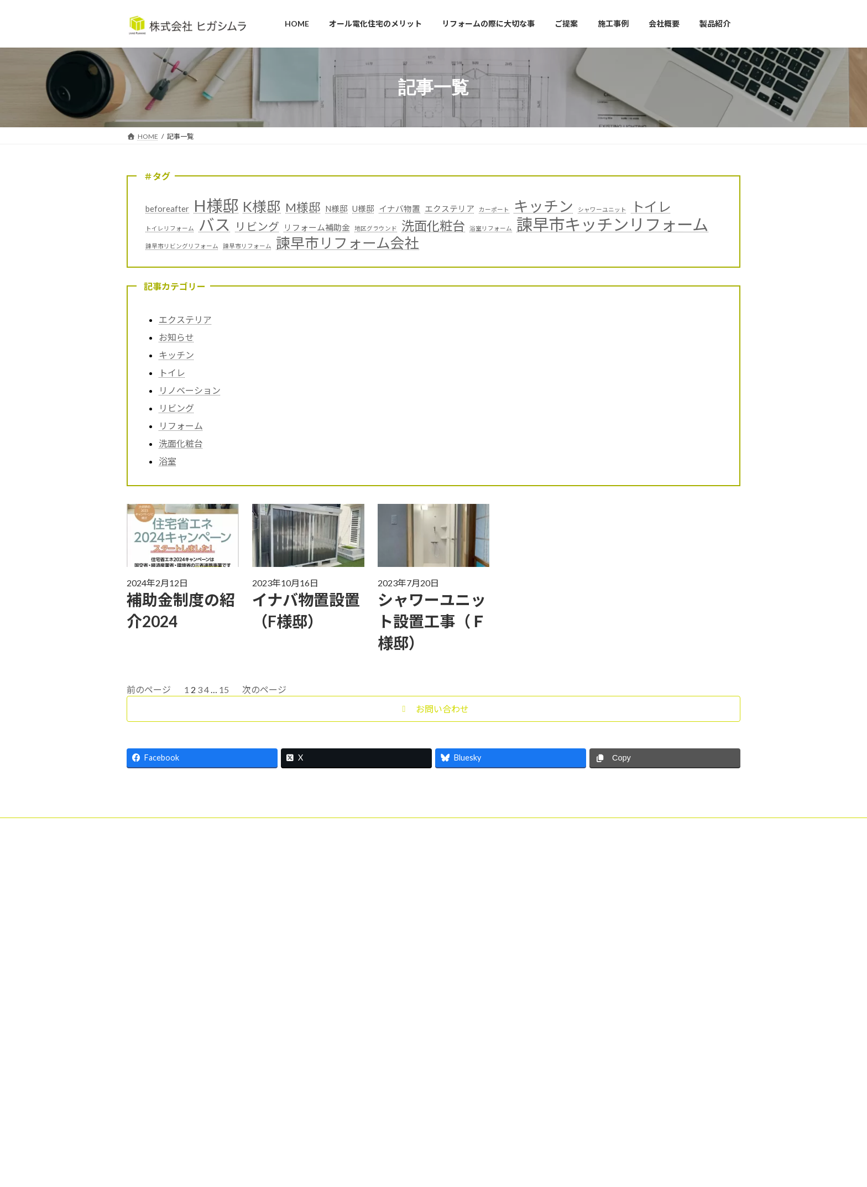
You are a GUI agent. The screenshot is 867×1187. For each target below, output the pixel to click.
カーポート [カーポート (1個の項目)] (494, 209)
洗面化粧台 (181, 443)
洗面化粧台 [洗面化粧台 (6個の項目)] (433, 225)
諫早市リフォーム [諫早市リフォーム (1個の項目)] (247, 245)
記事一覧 (253, 828)
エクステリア (185, 319)
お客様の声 (201, 828)
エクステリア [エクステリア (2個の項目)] (449, 209)
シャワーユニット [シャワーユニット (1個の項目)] (602, 209)
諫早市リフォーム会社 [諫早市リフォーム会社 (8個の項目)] (347, 243)
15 (224, 689)
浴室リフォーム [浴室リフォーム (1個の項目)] (490, 228)
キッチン (176, 355)
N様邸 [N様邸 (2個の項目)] (336, 209)
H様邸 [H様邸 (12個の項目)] (216, 205)
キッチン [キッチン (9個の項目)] (543, 206)
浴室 (167, 461)
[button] (433, 708)
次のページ (264, 689)
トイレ (172, 372)
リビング (176, 408)
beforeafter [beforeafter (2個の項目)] (167, 209)
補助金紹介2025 (208, 898)
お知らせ (176, 337)
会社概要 (150, 828)
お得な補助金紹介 (211, 1023)
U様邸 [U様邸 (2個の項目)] (363, 209)
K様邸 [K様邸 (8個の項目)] (262, 206)
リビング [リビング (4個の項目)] (257, 226)
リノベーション (190, 390)
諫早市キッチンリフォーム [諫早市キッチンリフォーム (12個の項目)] (612, 224)
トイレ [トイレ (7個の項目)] (651, 206)
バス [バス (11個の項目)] (215, 224)
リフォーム (181, 425)
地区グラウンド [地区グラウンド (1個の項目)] (375, 228)
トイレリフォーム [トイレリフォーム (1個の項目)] (169, 228)
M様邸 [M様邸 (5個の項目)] (303, 207)
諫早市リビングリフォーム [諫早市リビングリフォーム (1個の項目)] (181, 245)
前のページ (149, 689)
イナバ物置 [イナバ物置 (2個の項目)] (399, 209)
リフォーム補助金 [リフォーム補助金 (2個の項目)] (317, 227)
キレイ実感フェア (211, 960)
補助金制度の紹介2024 (220, 1085)
